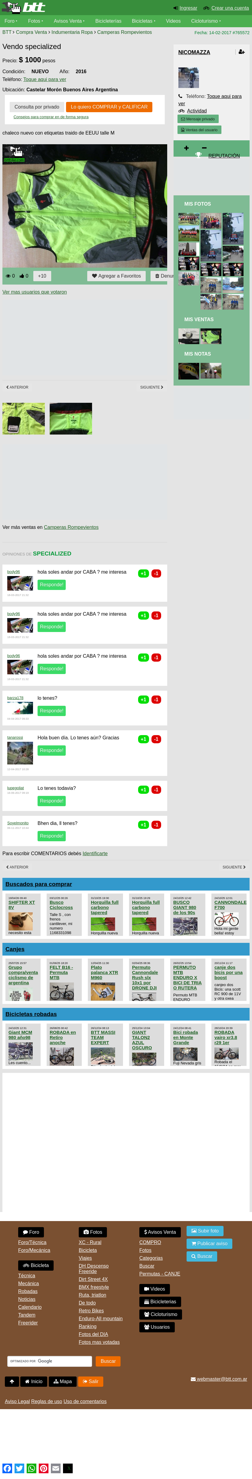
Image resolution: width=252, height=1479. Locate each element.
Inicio (33, 1381)
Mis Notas (197, 354)
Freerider (28, 1322)
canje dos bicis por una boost (228, 972)
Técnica (26, 1275)
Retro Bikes (91, 1310)
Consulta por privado (37, 106)
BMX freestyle (94, 1287)
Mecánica (28, 1283)
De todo (87, 1302)
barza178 (15, 698)
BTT (7, 32)
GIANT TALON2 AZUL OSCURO (142, 1040)
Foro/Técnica (32, 1242)
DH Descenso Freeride (94, 1268)
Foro (10, 21)
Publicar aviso (209, 1243)
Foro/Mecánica (34, 1250)
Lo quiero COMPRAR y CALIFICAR (109, 106)
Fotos (34, 21)
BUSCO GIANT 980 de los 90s (184, 907)
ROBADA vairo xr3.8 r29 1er (225, 1037)
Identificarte (95, 853)
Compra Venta (31, 32)
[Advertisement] (112, 337)
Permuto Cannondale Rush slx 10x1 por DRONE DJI (145, 977)
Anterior (17, 387)
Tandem (26, 1315)
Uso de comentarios (85, 1401)
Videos (173, 21)
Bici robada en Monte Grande (185, 1037)
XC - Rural (90, 1242)
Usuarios (157, 1327)
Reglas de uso (46, 1401)
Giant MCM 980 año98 (20, 1035)
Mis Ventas (199, 319)
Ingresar (188, 8)
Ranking (88, 1326)
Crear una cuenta (230, 8)
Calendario (29, 1307)
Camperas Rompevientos (124, 32)
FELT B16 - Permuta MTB (61, 972)
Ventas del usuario (199, 130)
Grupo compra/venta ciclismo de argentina (23, 975)
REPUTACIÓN (224, 155)
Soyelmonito (17, 823)
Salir (90, 1381)
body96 (13, 571)
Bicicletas (143, 21)
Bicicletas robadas (31, 1014)
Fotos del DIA (93, 1334)
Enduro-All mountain (101, 1318)
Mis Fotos (197, 204)
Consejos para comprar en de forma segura (51, 117)
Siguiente (152, 387)
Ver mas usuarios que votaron (34, 292)
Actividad (197, 110)
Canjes (15, 949)
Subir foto (205, 1230)
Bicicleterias (160, 1301)
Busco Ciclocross (61, 905)
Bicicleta (36, 1265)
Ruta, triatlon (92, 1295)
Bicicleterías (108, 21)
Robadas (28, 1291)
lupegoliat (15, 788)
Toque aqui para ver (44, 79)
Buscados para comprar (38, 884)
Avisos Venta (68, 21)
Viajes (85, 1258)
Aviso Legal (17, 1401)
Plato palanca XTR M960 (104, 972)
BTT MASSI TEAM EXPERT (103, 1037)
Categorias (151, 1258)
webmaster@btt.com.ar (219, 1379)
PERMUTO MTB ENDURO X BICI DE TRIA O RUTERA (187, 977)
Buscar (146, 1266)
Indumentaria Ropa (72, 32)
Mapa (63, 1381)
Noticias (26, 1299)
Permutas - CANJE (159, 1273)
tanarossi (15, 737)
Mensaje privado (197, 119)
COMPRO (150, 1242)
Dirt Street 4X (93, 1279)
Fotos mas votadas (99, 1342)
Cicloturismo (204, 21)
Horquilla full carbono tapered (104, 907)
